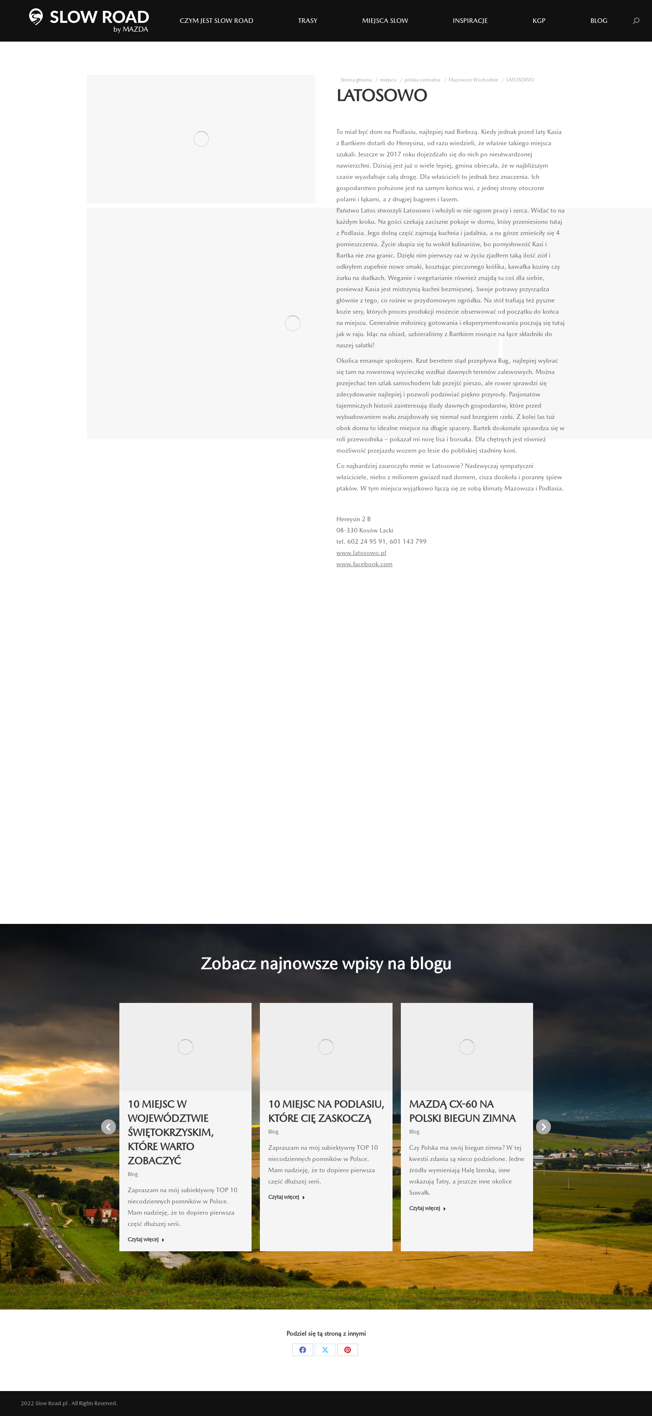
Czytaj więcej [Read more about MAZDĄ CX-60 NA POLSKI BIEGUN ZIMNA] (427, 1208)
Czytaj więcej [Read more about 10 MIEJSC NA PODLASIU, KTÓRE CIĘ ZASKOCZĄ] (286, 1197)
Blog (133, 1174)
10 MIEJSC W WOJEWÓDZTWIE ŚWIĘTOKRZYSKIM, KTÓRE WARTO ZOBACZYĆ (170, 1132)
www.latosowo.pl (361, 553)
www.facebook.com (364, 564)
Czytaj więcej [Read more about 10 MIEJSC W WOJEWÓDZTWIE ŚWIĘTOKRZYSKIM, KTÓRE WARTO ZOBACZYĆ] (146, 1239)
